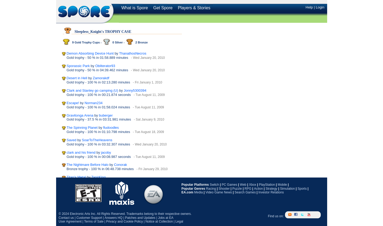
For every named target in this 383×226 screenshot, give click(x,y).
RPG (248, 188)
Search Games (245, 192)
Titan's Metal (76, 177)
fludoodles (111, 128)
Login (320, 7)
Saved (71, 140)
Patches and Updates (140, 218)
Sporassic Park (78, 66)
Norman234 (93, 103)
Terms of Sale (93, 221)
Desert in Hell (77, 78)
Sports (302, 188)
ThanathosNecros (132, 53)
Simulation (287, 188)
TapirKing (98, 177)
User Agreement (70, 221)
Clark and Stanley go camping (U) (92, 90)
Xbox (252, 185)
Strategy (271, 188)
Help (309, 7)
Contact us (66, 218)
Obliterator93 (105, 66)
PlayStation (267, 185)
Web (243, 185)
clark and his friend (81, 152)
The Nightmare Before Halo (88, 165)
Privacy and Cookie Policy (124, 221)
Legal (179, 221)
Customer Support (89, 218)
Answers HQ (113, 218)
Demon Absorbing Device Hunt (90, 53)
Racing (211, 188)
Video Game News (218, 192)
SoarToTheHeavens (97, 140)
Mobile (282, 185)
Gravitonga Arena (80, 115)
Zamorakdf (101, 78)
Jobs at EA (165, 218)
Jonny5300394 (135, 90)
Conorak (120, 165)
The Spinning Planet (82, 128)
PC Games (229, 185)
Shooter (224, 188)
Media (198, 192)
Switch (214, 185)
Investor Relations (271, 192)
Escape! (73, 103)
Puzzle (237, 188)
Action (258, 188)
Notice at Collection (159, 221)
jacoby (106, 152)
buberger (106, 115)
